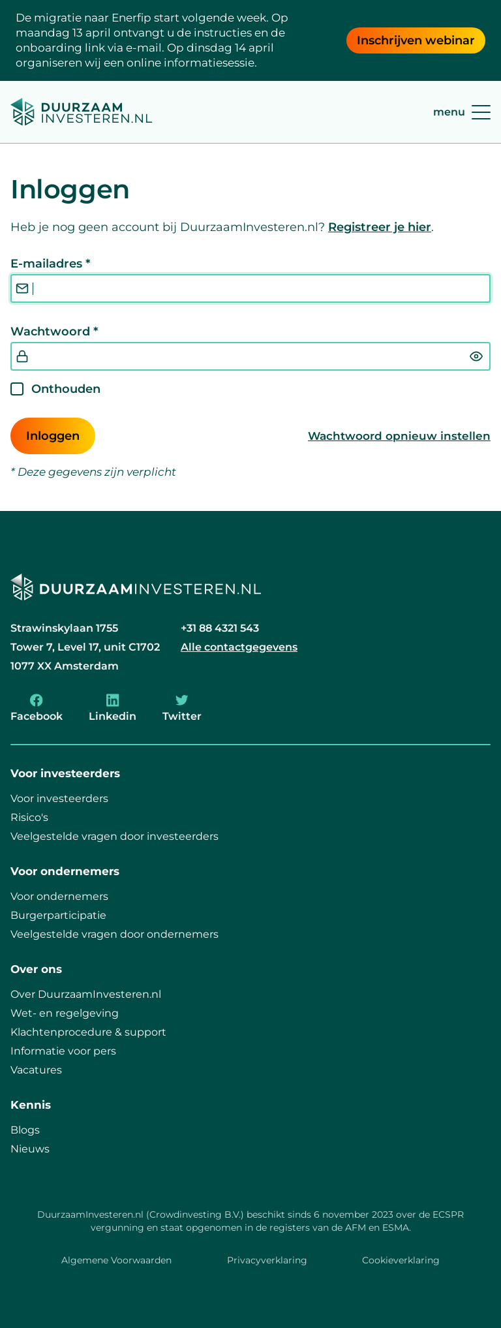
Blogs (25, 1130)
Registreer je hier (379, 227)
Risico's (29, 817)
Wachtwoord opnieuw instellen (399, 435)
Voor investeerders (59, 798)
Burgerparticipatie (58, 915)
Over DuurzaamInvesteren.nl (85, 994)
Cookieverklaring (401, 1260)
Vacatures (36, 1070)
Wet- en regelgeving (64, 1013)
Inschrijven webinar (416, 40)
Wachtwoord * (54, 331)
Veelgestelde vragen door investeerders (114, 836)
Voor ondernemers (59, 896)
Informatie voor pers (63, 1051)
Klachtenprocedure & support (88, 1032)
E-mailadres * (50, 263)
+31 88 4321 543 (220, 628)
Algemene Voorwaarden (116, 1260)
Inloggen (53, 436)
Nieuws (30, 1149)
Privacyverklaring (267, 1260)
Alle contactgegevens (239, 647)
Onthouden (65, 389)
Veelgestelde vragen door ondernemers (114, 934)
